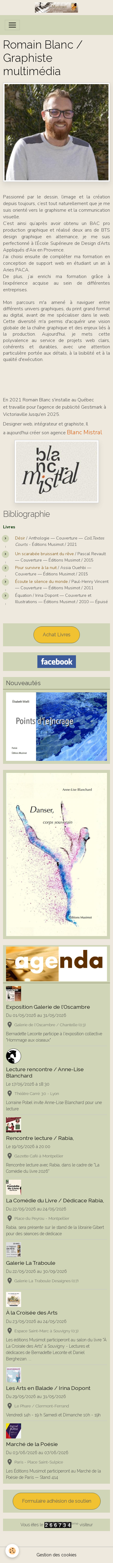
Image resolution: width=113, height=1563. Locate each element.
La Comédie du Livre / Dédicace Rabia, (55, 1200)
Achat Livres (57, 635)
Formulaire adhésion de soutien (56, 1501)
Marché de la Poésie (32, 1444)
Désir (20, 538)
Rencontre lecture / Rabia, (40, 1138)
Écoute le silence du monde (41, 581)
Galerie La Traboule (30, 1263)
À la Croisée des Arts (32, 1312)
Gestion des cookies (56, 1554)
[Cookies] (12, 1551)
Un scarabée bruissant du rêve (45, 554)
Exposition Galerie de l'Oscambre (48, 1007)
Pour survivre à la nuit (36, 568)
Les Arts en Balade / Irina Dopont (48, 1388)
